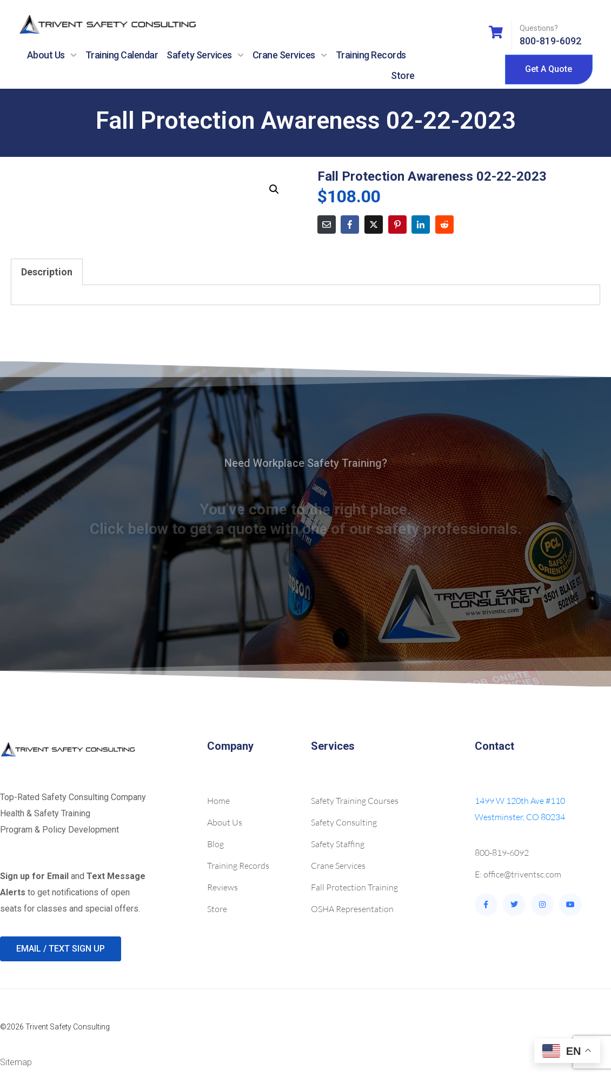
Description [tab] (46, 272)
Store (403, 75)
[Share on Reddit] (444, 224)
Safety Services (205, 55)
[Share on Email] (326, 224)
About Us (52, 55)
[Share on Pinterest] (397, 224)
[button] (274, 189)
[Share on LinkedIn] (420, 224)
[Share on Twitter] (373, 224)
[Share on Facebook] (350, 224)
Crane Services (290, 55)
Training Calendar (121, 55)
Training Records (371, 55)
